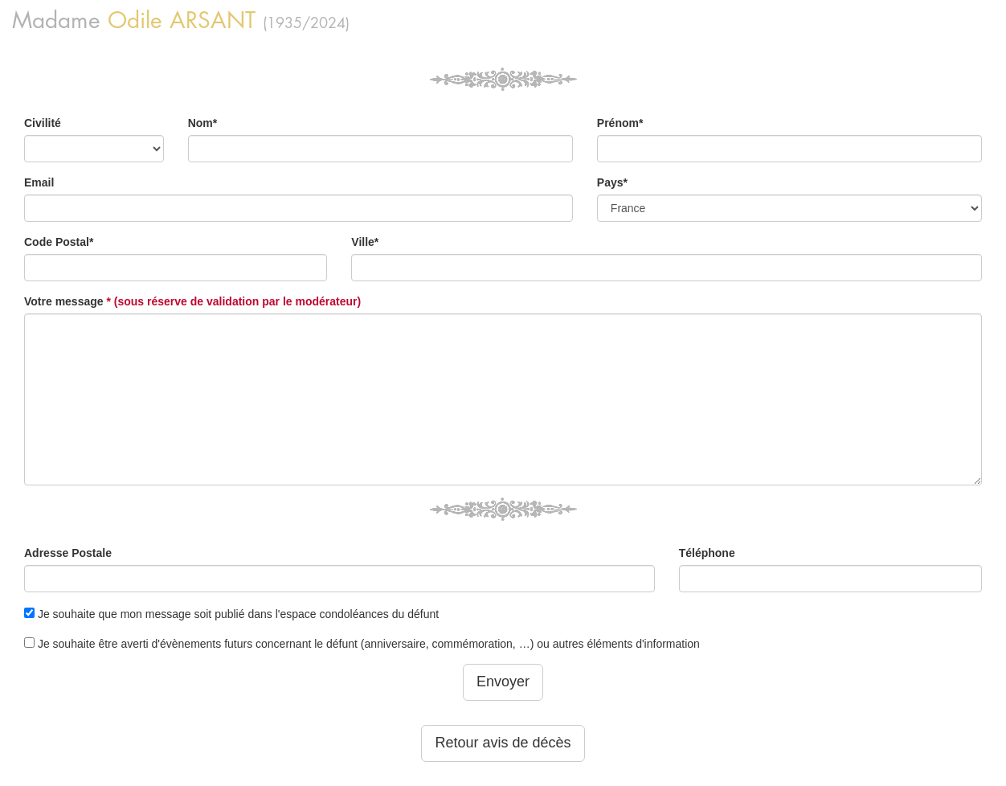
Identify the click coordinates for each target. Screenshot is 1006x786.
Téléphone (707, 553)
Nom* (203, 123)
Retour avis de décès (502, 743)
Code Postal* (58, 241)
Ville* (364, 241)
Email (39, 182)
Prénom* (620, 123)
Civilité (42, 123)
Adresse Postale (68, 553)
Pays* (612, 182)
